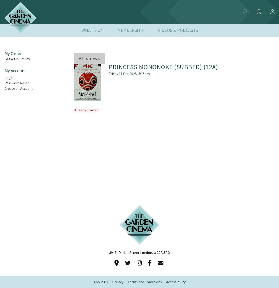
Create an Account (19, 88)
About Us (101, 282)
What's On (92, 30)
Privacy (117, 282)
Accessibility (176, 282)
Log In (9, 77)
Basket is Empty (17, 59)
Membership (130, 30)
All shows (89, 58)
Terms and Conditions (145, 282)
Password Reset (17, 83)
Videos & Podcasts (178, 30)
